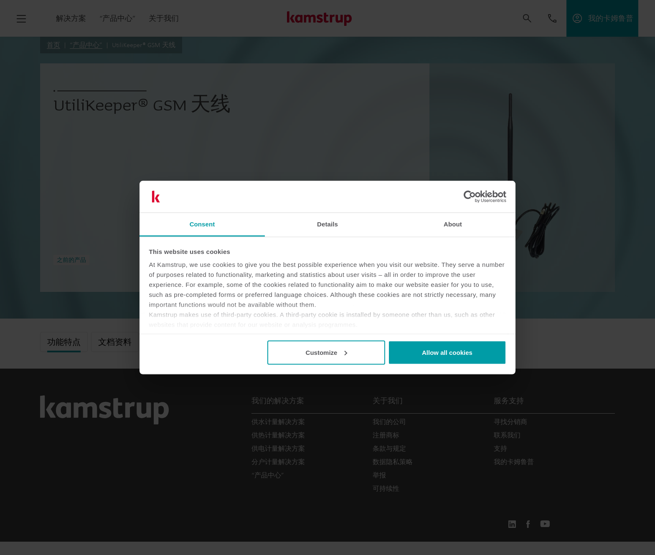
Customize (327, 352)
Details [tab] (327, 224)
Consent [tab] (202, 224)
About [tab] (453, 224)
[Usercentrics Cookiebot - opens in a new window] (469, 197)
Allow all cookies (447, 352)
